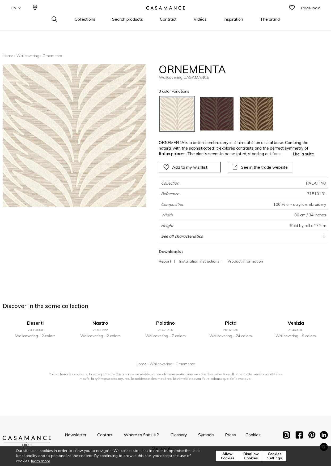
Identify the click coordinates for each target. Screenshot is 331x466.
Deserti (35, 323)
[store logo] (165, 17)
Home (8, 55)
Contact (105, 434)
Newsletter (75, 434)
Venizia (296, 323)
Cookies (253, 434)
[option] (177, 113)
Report (165, 261)
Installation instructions (199, 261)
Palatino (165, 323)
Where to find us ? (141, 434)
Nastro (100, 323)
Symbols (206, 434)
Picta (230, 323)
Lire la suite (303, 153)
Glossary (179, 434)
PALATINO (316, 183)
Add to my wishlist (185, 167)
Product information (245, 261)
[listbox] (233, 113)
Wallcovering (27, 55)
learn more (40, 461)
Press (230, 434)
